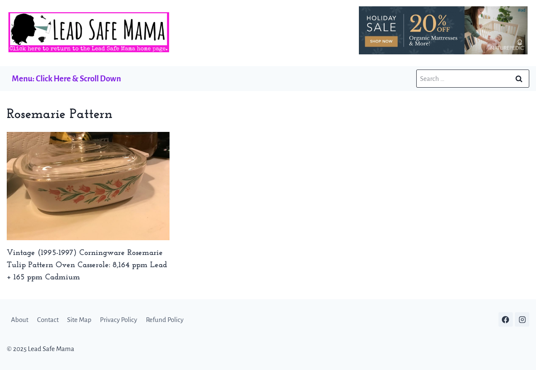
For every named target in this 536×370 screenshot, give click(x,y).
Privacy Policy (118, 319)
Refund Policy (164, 319)
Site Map (79, 319)
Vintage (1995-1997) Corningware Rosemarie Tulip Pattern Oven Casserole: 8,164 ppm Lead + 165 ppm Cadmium (87, 265)
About (19, 319)
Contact (48, 319)
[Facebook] (505, 319)
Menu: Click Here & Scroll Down (66, 78)
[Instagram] (522, 319)
